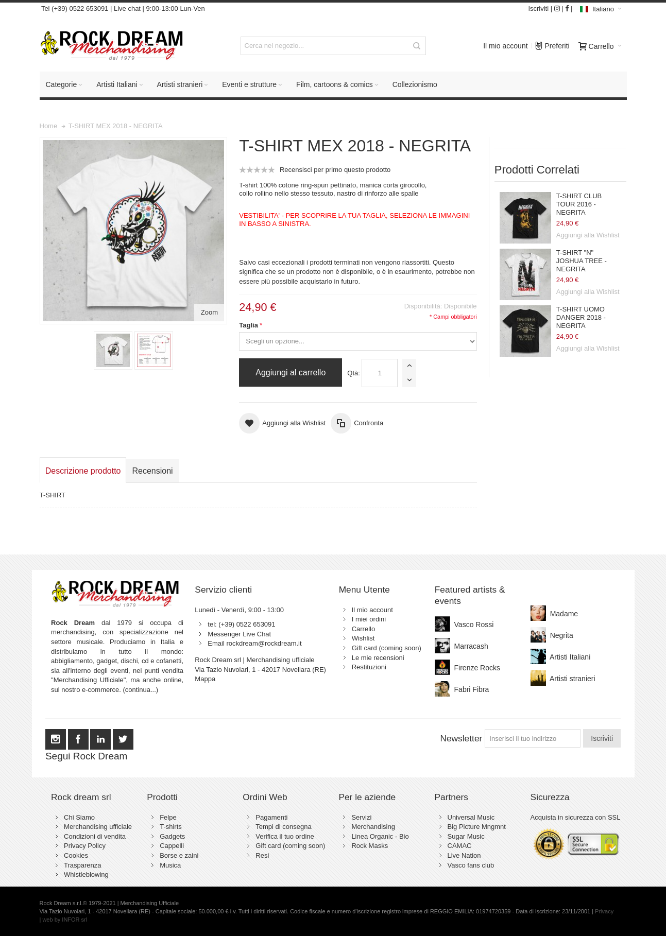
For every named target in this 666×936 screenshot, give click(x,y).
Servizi (361, 817)
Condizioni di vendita (95, 836)
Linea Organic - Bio (379, 836)
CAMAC (460, 846)
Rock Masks (369, 846)
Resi (262, 855)
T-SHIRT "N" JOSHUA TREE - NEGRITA (581, 261)
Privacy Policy (85, 846)
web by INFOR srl (64, 919)
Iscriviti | (540, 8)
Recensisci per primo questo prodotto (335, 170)
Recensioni (152, 470)
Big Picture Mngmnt (477, 826)
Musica (170, 865)
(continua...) (141, 690)
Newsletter (461, 738)
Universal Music (471, 817)
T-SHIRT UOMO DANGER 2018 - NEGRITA (581, 317)
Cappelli (172, 846)
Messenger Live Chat (239, 634)
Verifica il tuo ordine (284, 836)
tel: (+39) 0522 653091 (241, 624)
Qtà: (353, 373)
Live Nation (464, 855)
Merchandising (373, 826)
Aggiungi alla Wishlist (588, 235)
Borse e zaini (179, 855)
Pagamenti (271, 817)
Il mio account (505, 46)
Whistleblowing (86, 874)
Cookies (76, 855)
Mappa (205, 679)
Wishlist (363, 638)
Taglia (248, 325)
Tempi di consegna (283, 826)
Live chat (127, 8)
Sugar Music (466, 836)
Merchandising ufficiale (98, 826)
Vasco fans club (471, 865)
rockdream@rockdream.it (263, 643)
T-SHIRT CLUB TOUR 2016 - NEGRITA (579, 204)
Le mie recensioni (378, 658)
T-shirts (171, 826)
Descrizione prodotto (83, 470)
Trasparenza (82, 865)
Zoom (209, 312)
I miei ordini (369, 619)
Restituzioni (369, 667)
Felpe (168, 817)
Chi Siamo (79, 817)
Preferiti (552, 43)
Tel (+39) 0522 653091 (74, 8)
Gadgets (172, 836)
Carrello (363, 629)
